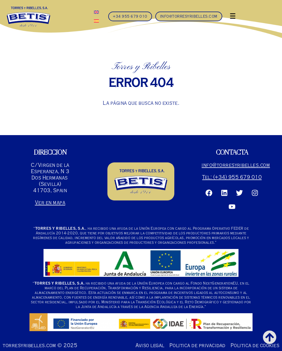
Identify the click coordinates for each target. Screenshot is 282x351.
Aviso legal (149, 345)
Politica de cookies (255, 345)
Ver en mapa (50, 202)
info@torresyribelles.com (236, 165)
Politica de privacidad (197, 345)
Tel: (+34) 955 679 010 (232, 177)
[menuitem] (96, 11)
